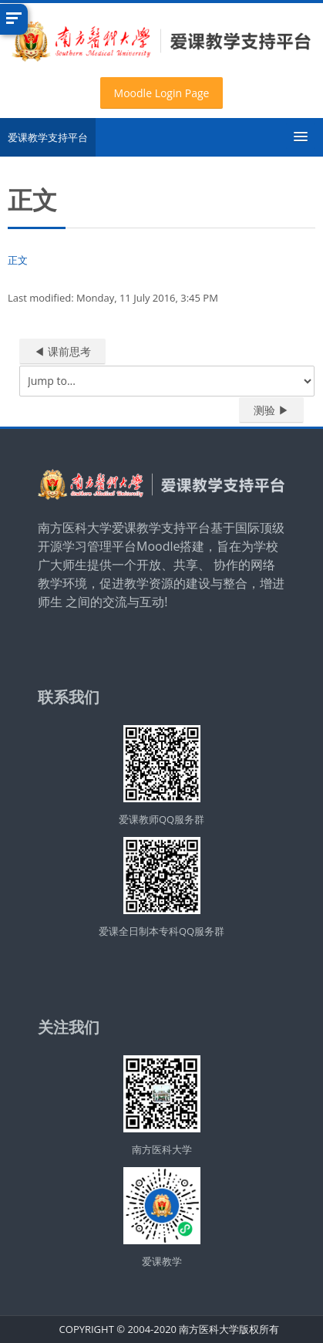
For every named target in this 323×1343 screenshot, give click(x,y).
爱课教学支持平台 (48, 137)
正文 (18, 260)
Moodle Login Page (162, 93)
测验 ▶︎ (271, 410)
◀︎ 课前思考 (62, 351)
